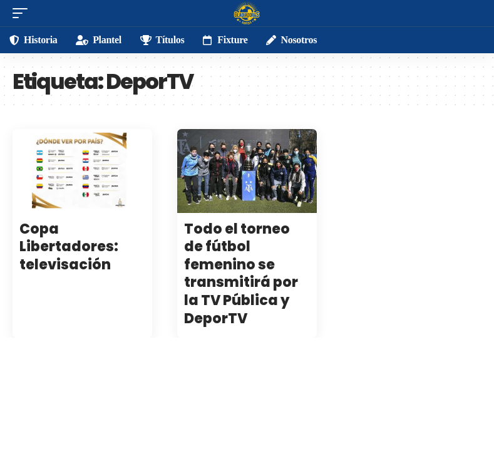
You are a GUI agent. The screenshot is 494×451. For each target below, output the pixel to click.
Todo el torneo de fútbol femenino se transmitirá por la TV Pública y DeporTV (241, 273)
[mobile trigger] (23, 13)
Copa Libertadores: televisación (68, 246)
